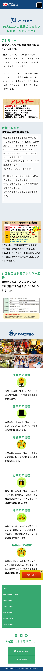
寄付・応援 (31, 575)
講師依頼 (21, 659)
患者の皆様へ (8, 612)
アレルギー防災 (9, 606)
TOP (5, 588)
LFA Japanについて (11, 594)
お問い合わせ (8, 624)
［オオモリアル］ (21, 641)
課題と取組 (7, 600)
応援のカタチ (8, 618)
